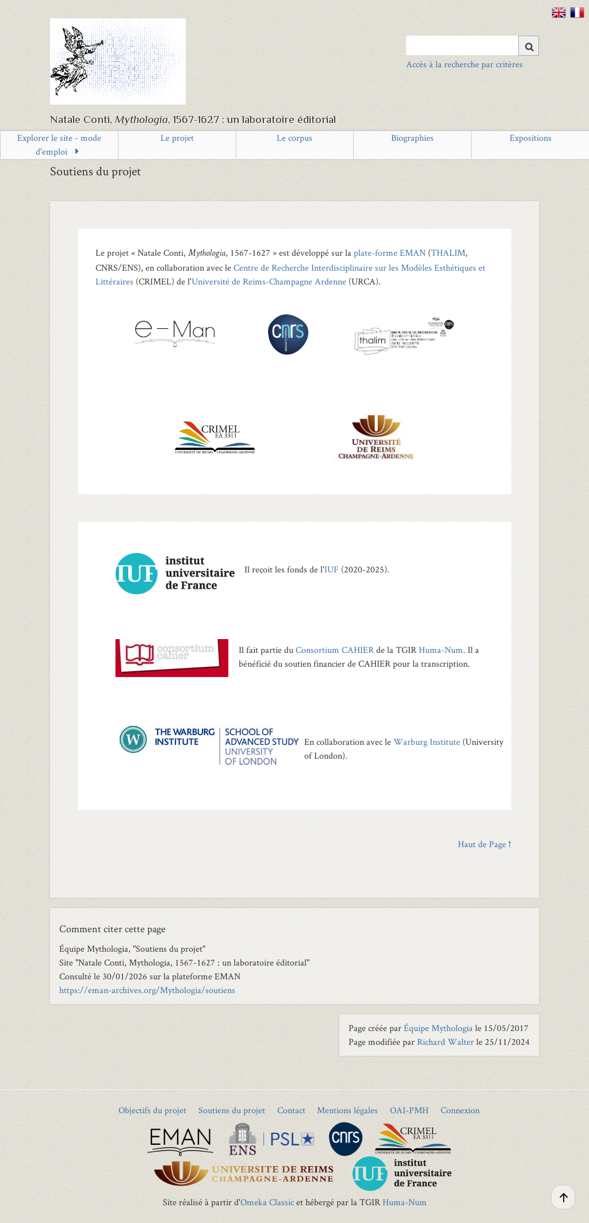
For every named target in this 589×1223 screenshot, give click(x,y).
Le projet (177, 138)
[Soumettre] (528, 46)
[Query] (472, 45)
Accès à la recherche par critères (464, 64)
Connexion (460, 1110)
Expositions (531, 138)
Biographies (412, 138)
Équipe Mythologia (438, 1028)
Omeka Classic (267, 1202)
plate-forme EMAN (390, 253)
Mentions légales (347, 1110)
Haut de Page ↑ (484, 844)
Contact (291, 1110)
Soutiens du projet (231, 1110)
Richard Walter (445, 1042)
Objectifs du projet (152, 1110)
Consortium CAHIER (335, 650)
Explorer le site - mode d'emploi (59, 144)
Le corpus (294, 138)
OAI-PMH (409, 1110)
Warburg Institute (426, 742)
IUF (331, 569)
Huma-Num (441, 650)
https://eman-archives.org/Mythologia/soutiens (147, 990)
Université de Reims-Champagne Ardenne (269, 281)
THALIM (448, 253)
